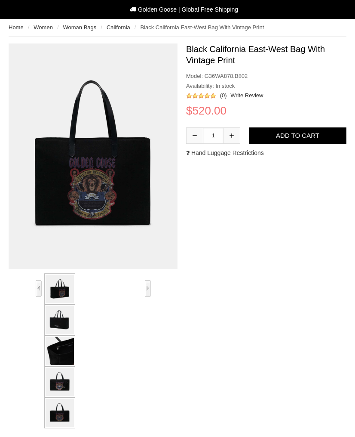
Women (43, 27)
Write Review (246, 95)
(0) (223, 95)
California (118, 27)
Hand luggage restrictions (225, 152)
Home (16, 27)
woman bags (80, 27)
